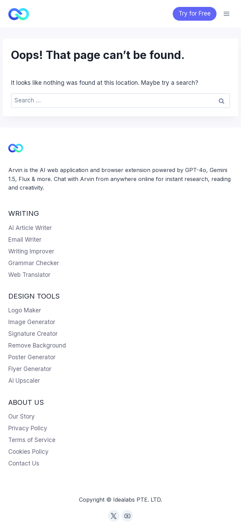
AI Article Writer (30, 227)
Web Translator (29, 274)
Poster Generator (32, 357)
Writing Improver (31, 251)
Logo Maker (24, 310)
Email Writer (24, 239)
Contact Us (23, 463)
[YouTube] (127, 516)
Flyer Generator (29, 368)
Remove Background (37, 345)
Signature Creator (33, 333)
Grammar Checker (33, 263)
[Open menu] (226, 13)
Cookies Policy (28, 451)
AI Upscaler (24, 380)
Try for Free (195, 13)
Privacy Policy (27, 428)
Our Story (21, 416)
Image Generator (31, 322)
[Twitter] (114, 516)
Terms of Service (32, 439)
